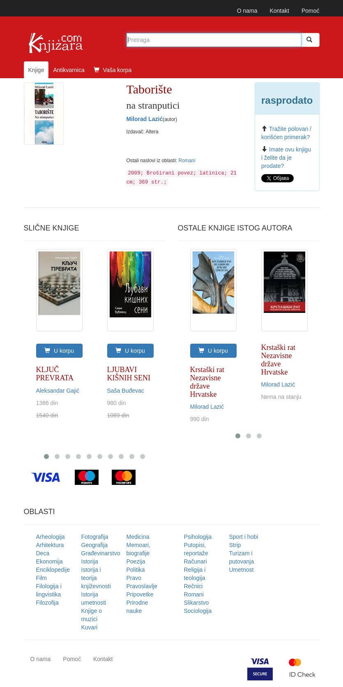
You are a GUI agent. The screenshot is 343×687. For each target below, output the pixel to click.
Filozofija (47, 602)
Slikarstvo (196, 602)
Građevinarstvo (100, 553)
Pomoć (311, 10)
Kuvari (89, 627)
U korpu (59, 350)
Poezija (136, 561)
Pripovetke (140, 594)
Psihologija (198, 536)
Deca (43, 553)
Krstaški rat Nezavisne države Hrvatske (207, 382)
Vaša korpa (113, 70)
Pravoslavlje (142, 586)
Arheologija (50, 536)
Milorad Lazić (145, 119)
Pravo (134, 578)
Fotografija (94, 536)
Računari (195, 561)
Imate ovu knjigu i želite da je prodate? (286, 157)
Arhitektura (50, 545)
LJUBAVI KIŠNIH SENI (129, 374)
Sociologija (198, 611)
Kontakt (279, 10)
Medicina (138, 536)
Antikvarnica (68, 70)
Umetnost (241, 569)
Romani (186, 160)
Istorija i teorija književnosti (96, 577)
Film (41, 578)
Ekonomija (49, 561)
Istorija (89, 561)
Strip (235, 545)
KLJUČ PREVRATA (55, 374)
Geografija (94, 545)
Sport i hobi (243, 536)
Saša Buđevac (125, 390)
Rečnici (193, 586)
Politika (136, 569)
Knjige (36, 70)
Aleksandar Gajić (58, 390)
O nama (247, 10)
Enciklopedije (53, 569)
